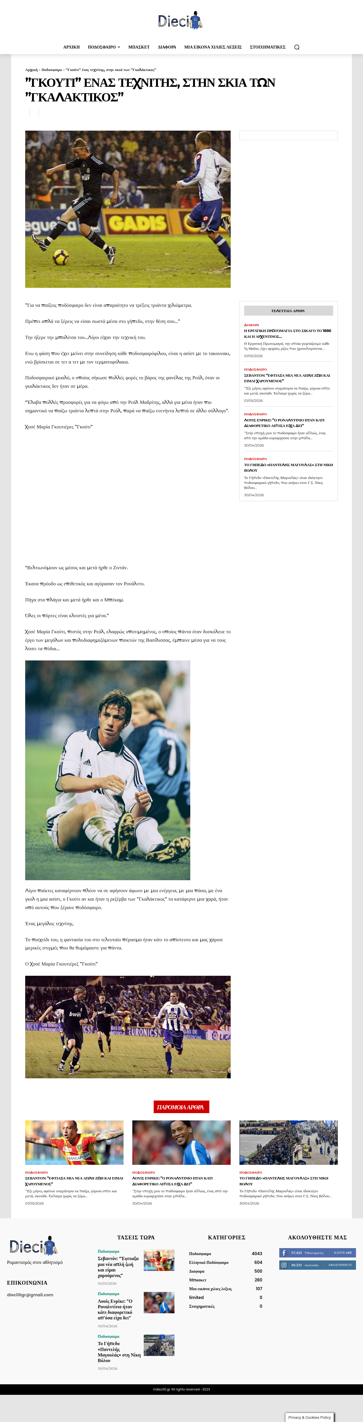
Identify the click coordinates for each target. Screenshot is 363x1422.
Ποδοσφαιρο (52, 69)
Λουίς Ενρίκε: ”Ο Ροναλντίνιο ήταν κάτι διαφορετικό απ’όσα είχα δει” (285, 439)
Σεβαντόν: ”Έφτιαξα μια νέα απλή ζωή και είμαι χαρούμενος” (282, 388)
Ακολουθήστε (340, 1267)
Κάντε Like (343, 1255)
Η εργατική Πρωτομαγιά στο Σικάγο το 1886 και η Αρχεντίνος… (281, 337)
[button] (297, 47)
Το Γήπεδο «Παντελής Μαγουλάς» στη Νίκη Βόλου (281, 488)
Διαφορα (252, 326)
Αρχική (31, 69)
